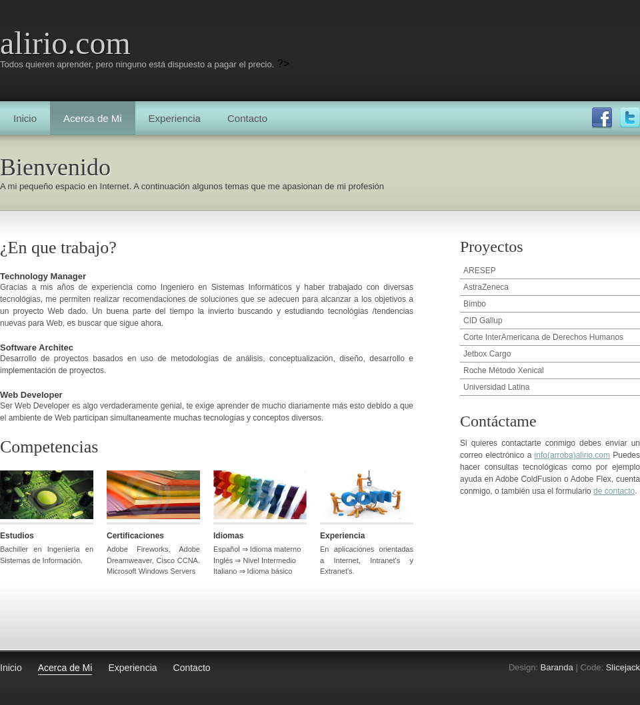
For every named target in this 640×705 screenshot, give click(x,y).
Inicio (25, 118)
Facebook (602, 118)
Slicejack (623, 667)
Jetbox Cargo (487, 353)
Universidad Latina (496, 387)
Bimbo (474, 304)
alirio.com (65, 43)
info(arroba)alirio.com (572, 455)
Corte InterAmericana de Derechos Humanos (543, 337)
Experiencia (175, 118)
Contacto (247, 118)
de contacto (614, 491)
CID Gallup (483, 320)
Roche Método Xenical (503, 370)
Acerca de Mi (92, 118)
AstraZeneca (486, 287)
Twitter (630, 118)
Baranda (557, 667)
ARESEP (479, 270)
